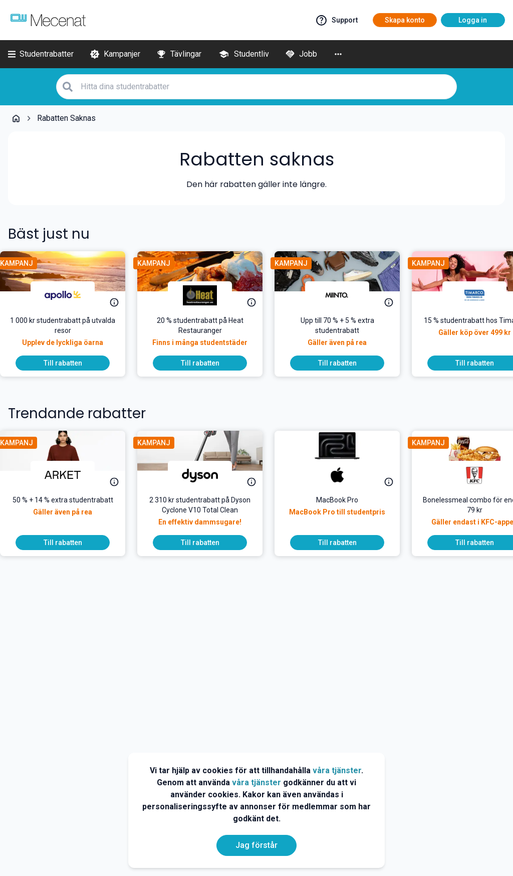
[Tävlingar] (178, 54)
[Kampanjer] (115, 54)
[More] (338, 54)
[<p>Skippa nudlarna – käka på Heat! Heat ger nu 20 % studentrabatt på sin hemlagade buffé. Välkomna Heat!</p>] (208, 335)
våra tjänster (337, 770)
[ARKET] (71, 475)
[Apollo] (71, 295)
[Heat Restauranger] (208, 295)
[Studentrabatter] (41, 54)
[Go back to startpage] (16, 118)
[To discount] (71, 363)
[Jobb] (301, 54)
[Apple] (345, 475)
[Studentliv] (243, 54)
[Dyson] (208, 475)
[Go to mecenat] (48, 20)
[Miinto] (345, 295)
